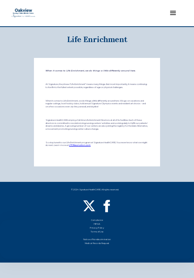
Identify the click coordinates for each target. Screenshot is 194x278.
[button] (173, 13)
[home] (23, 13)
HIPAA (97, 224)
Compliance (97, 220)
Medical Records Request (97, 243)
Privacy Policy (97, 228)
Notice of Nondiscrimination (97, 240)
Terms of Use (97, 232)
